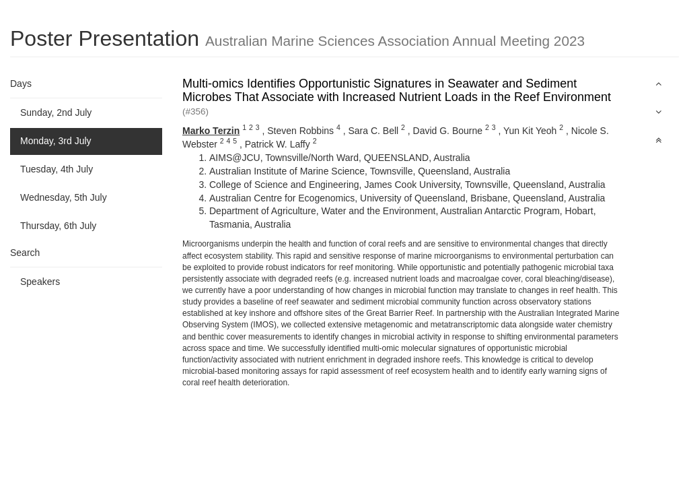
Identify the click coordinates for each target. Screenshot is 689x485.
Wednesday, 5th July (63, 197)
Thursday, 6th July (58, 225)
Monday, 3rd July (56, 140)
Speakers (40, 281)
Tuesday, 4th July (56, 169)
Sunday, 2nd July (56, 112)
